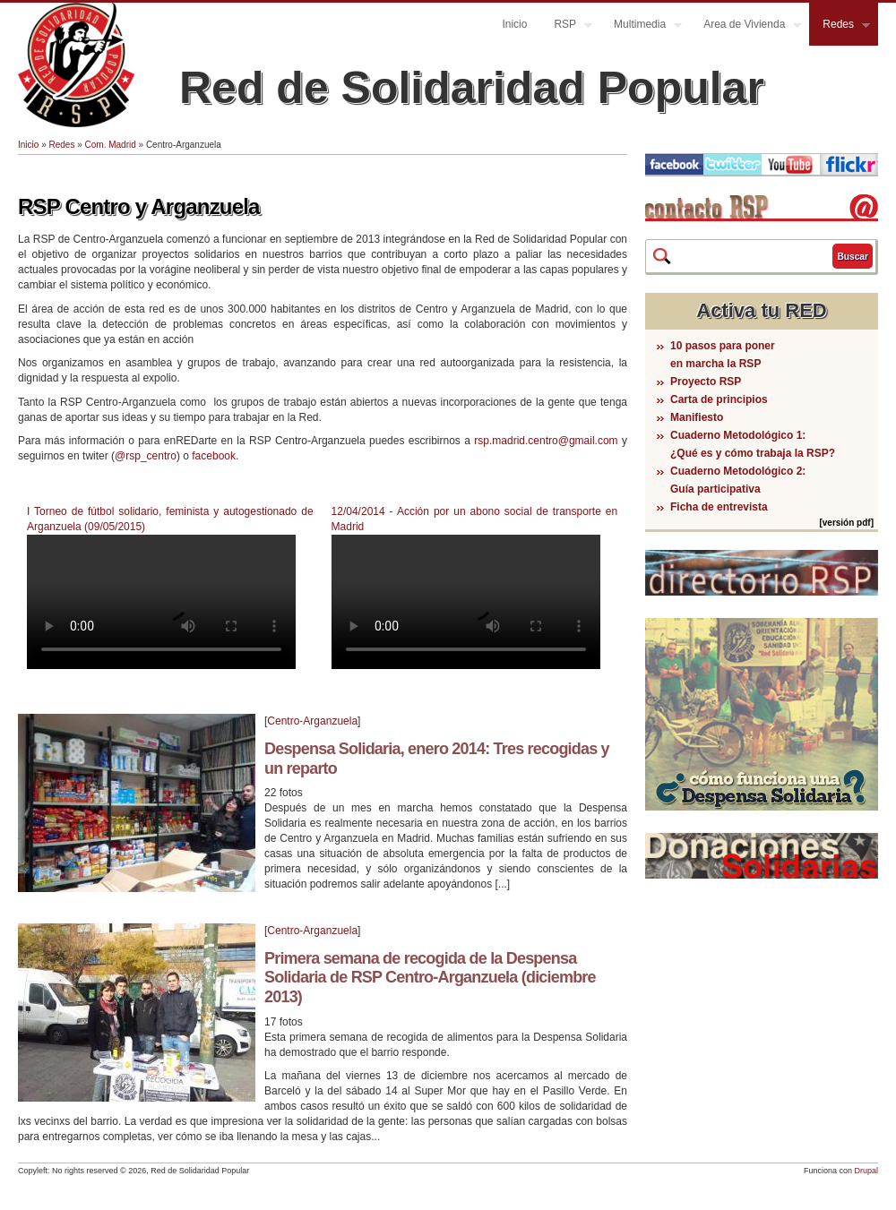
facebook (214, 456)
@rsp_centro (146, 456)
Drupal (866, 1170)
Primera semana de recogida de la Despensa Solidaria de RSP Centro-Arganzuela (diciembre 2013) (430, 977)
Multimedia (641, 26)
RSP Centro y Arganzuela (139, 206)
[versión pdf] (846, 523)
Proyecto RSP (705, 381)
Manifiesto (696, 417)
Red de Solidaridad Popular (471, 88)
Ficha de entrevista (719, 507)
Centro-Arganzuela (312, 721)
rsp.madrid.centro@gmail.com (545, 440)
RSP (566, 26)
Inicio (514, 24)
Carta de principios (719, 399)
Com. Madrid (110, 145)
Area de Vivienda (745, 26)
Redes (839, 26)
